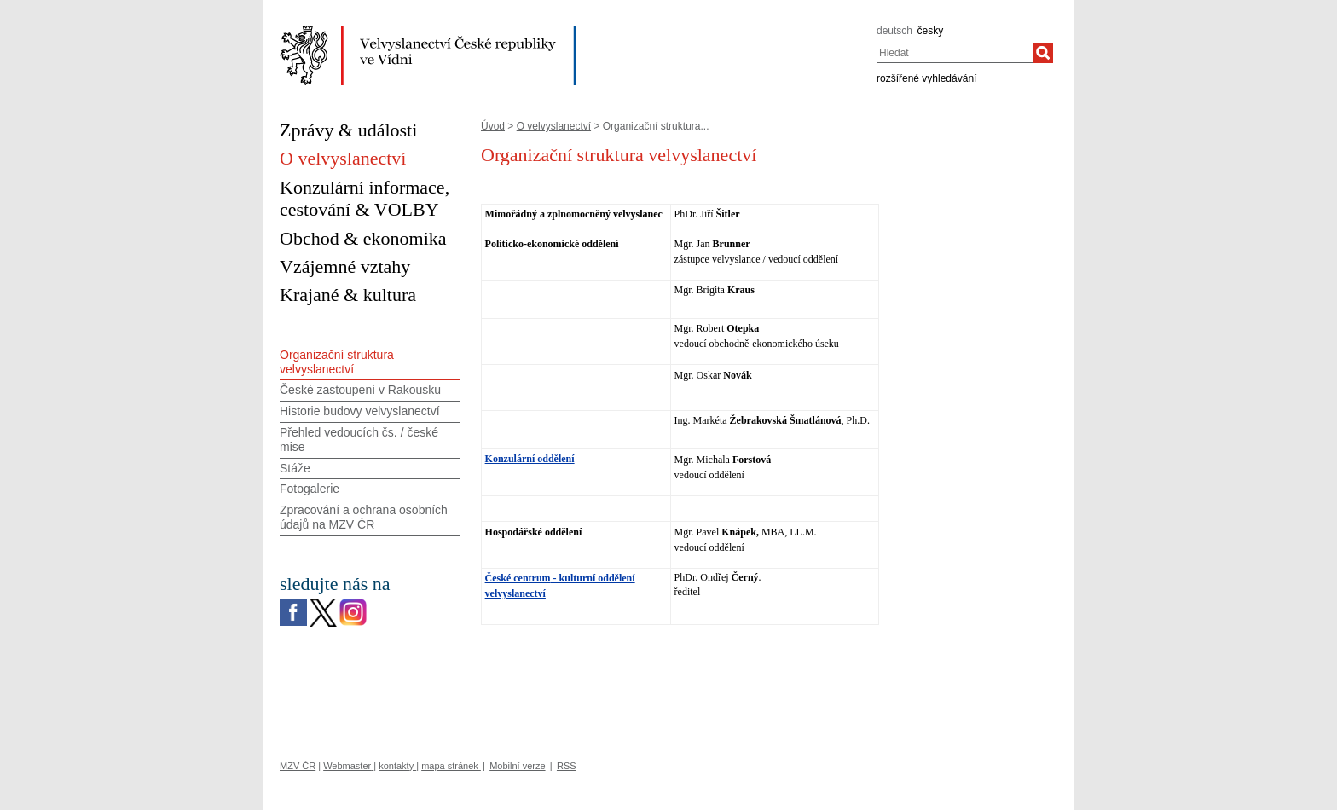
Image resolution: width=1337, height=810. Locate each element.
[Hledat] (1043, 53)
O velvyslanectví (554, 126)
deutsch (894, 31)
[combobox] (955, 53)
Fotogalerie (309, 488)
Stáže (295, 468)
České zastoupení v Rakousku (360, 389)
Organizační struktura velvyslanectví (337, 362)
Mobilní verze (517, 766)
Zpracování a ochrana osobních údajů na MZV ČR (364, 517)
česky (930, 31)
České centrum (518, 578)
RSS (566, 766)
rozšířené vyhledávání (926, 78)
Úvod (493, 126)
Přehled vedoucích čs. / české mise (359, 439)
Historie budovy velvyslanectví (360, 411)
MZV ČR (297, 766)
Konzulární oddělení (530, 459)
